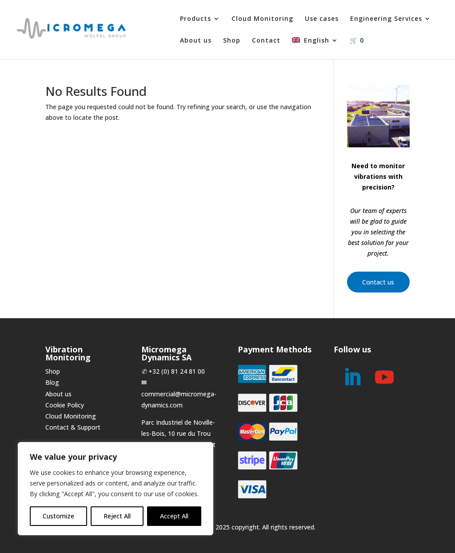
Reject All (117, 516)
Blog (52, 382)
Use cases (322, 19)
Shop (231, 40)
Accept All (174, 516)
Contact (266, 40)
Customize (58, 516)
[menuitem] (315, 48)
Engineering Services (386, 19)
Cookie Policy (64, 405)
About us (196, 40)
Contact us (378, 282)
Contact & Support (72, 427)
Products (195, 19)
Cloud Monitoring (262, 19)
